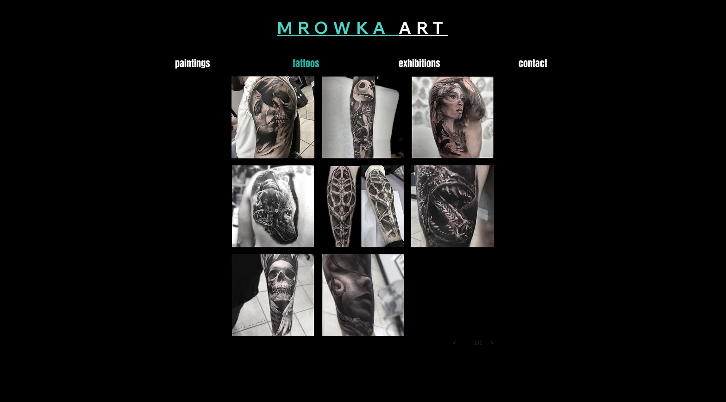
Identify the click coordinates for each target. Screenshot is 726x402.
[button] (273, 117)
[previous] (454, 342)
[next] (491, 342)
